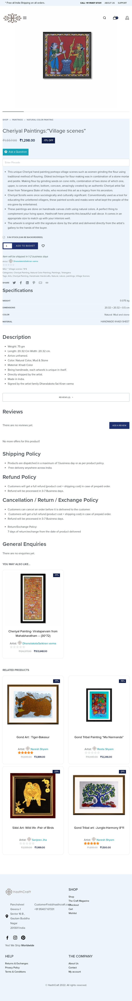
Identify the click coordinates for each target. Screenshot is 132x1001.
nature (62, 276)
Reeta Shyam (105, 749)
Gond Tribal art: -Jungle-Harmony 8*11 (99, 828)
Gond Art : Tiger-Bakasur (33, 737)
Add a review (119, 425)
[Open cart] (115, 18)
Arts (10, 276)
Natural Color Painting (40, 120)
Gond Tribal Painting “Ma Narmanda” (99, 737)
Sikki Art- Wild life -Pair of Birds (33, 828)
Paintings (17, 120)
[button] (66, 397)
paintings (70, 276)
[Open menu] (25, 17)
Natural (55, 276)
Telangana (66, 272)
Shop (5, 120)
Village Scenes (83, 276)
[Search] (104, 17)
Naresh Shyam (39, 749)
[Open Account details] (127, 18)
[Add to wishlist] (43, 245)
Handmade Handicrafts (40, 276)
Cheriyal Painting (21, 272)
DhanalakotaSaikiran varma (25, 261)
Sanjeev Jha (39, 840)
